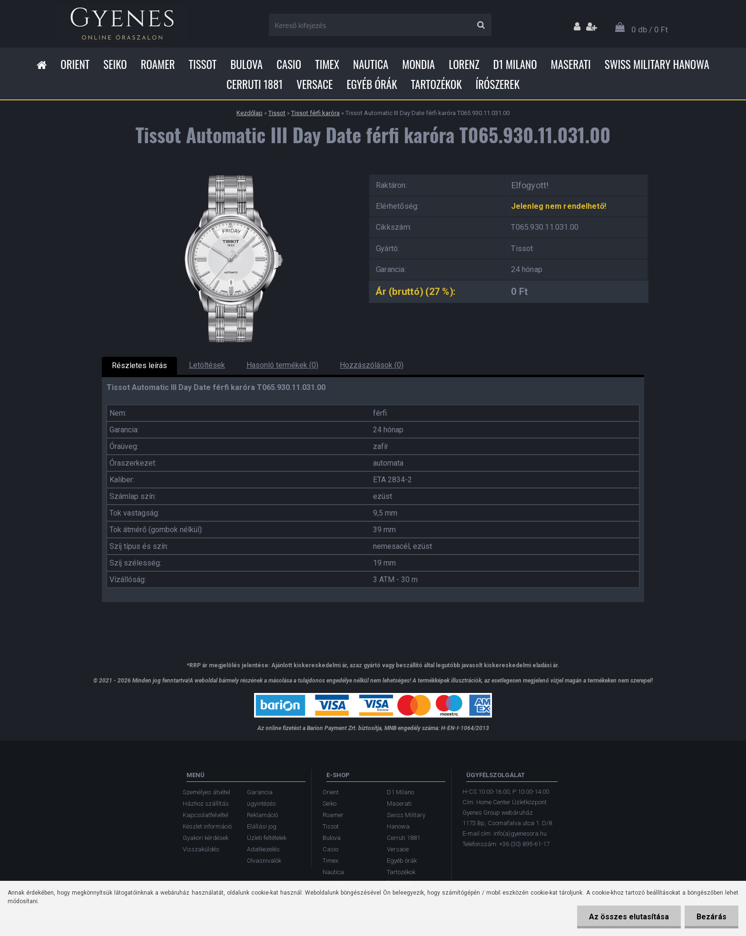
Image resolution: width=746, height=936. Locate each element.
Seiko (115, 64)
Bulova (246, 64)
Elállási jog (261, 826)
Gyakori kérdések (205, 837)
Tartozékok (436, 84)
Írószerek (498, 84)
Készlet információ (207, 826)
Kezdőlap (249, 113)
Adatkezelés (263, 849)
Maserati (571, 64)
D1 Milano (515, 64)
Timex (327, 64)
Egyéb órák (371, 84)
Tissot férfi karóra (315, 113)
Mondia (418, 64)
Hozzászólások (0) (371, 365)
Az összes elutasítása (629, 916)
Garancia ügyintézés (261, 798)
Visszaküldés (201, 849)
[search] (480, 25)
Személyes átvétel (206, 792)
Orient (74, 64)
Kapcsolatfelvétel (205, 815)
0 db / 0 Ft (649, 29)
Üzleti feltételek (266, 837)
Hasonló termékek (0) (282, 365)
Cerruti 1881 (254, 84)
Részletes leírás (139, 365)
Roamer (158, 64)
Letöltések (207, 365)
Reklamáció (262, 815)
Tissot (203, 64)
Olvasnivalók (264, 860)
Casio (288, 64)
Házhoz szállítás (206, 803)
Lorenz (464, 64)
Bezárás (711, 916)
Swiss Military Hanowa (657, 64)
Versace (314, 84)
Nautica (370, 64)
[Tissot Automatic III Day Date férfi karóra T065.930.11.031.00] (228, 171)
